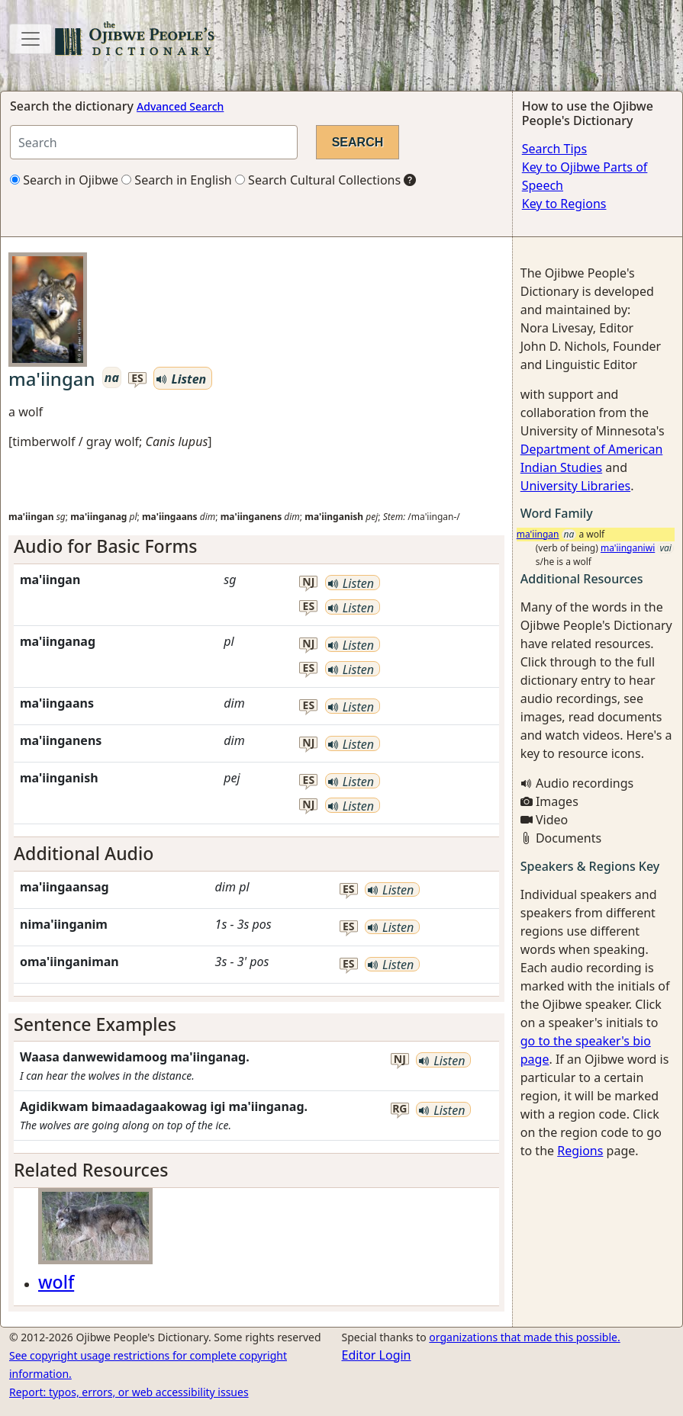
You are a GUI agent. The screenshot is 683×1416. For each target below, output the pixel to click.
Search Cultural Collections (318, 180)
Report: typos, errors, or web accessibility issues (129, 1392)
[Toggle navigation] (30, 39)
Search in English (176, 180)
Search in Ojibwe (64, 180)
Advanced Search (180, 106)
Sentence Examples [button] (95, 1024)
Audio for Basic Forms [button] (106, 546)
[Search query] (154, 142)
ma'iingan (538, 534)
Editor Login (376, 1355)
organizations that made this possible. (524, 1337)
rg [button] (399, 1109)
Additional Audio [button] (83, 853)
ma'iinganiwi (628, 547)
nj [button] (308, 582)
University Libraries (575, 485)
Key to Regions (564, 203)
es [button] (137, 378)
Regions (580, 1150)
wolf (56, 1282)
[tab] (256, 546)
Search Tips (554, 148)
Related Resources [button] (91, 1170)
